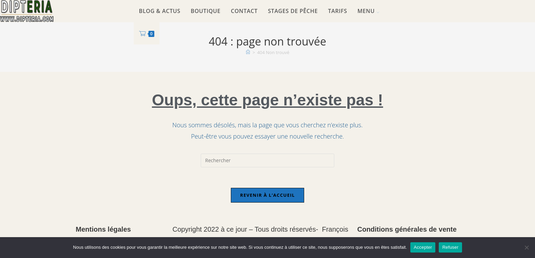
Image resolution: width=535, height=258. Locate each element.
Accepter (423, 247)
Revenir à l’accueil (267, 195)
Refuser (450, 247)
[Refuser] (526, 247)
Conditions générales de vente (407, 229)
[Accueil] (248, 52)
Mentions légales (103, 229)
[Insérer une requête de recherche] (267, 160)
